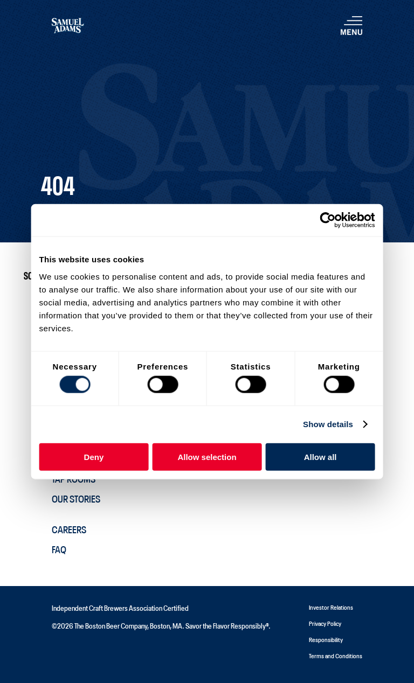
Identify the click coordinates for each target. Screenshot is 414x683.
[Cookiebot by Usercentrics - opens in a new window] (327, 220)
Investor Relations (331, 606)
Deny (94, 456)
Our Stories (76, 498)
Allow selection (206, 456)
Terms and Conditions (335, 655)
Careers (69, 528)
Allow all (320, 456)
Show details (328, 424)
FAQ (59, 548)
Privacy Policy (325, 623)
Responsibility (326, 639)
